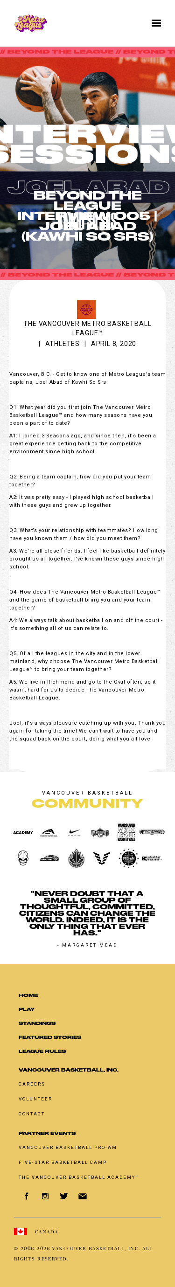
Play (27, 1009)
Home (28, 995)
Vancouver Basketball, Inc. (69, 1069)
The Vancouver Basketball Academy (79, 1177)
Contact (32, 1113)
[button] (156, 23)
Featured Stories (50, 1037)
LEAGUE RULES (42, 1051)
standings (37, 1023)
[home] (62, 23)
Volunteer (35, 1098)
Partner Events (47, 1133)
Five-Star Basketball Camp (63, 1162)
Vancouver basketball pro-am (68, 1147)
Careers (32, 1083)
